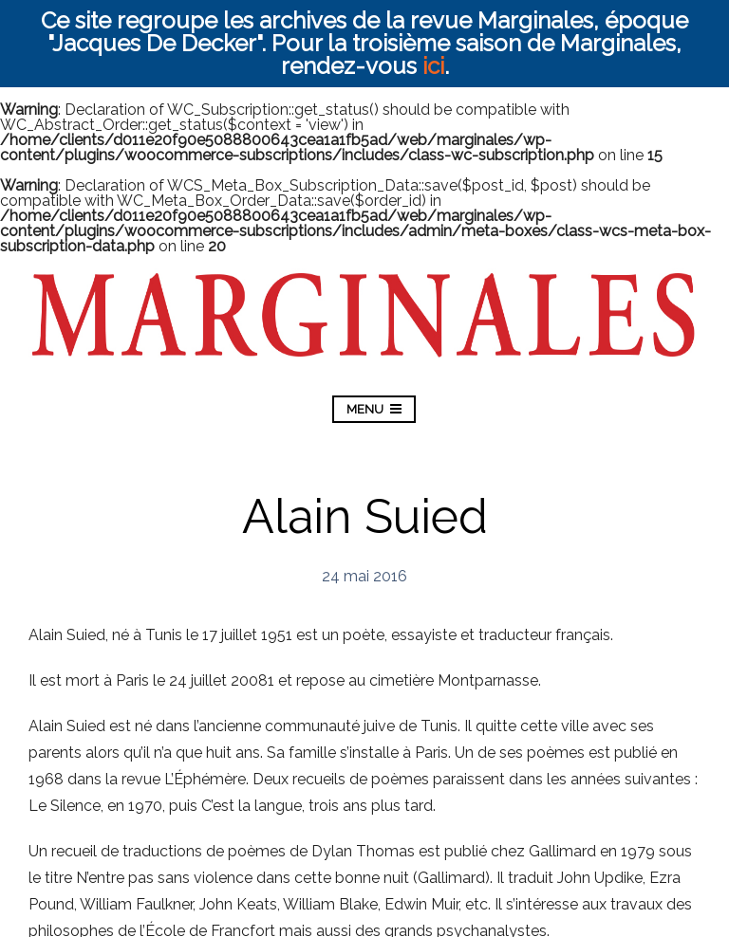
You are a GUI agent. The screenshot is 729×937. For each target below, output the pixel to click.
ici (433, 66)
